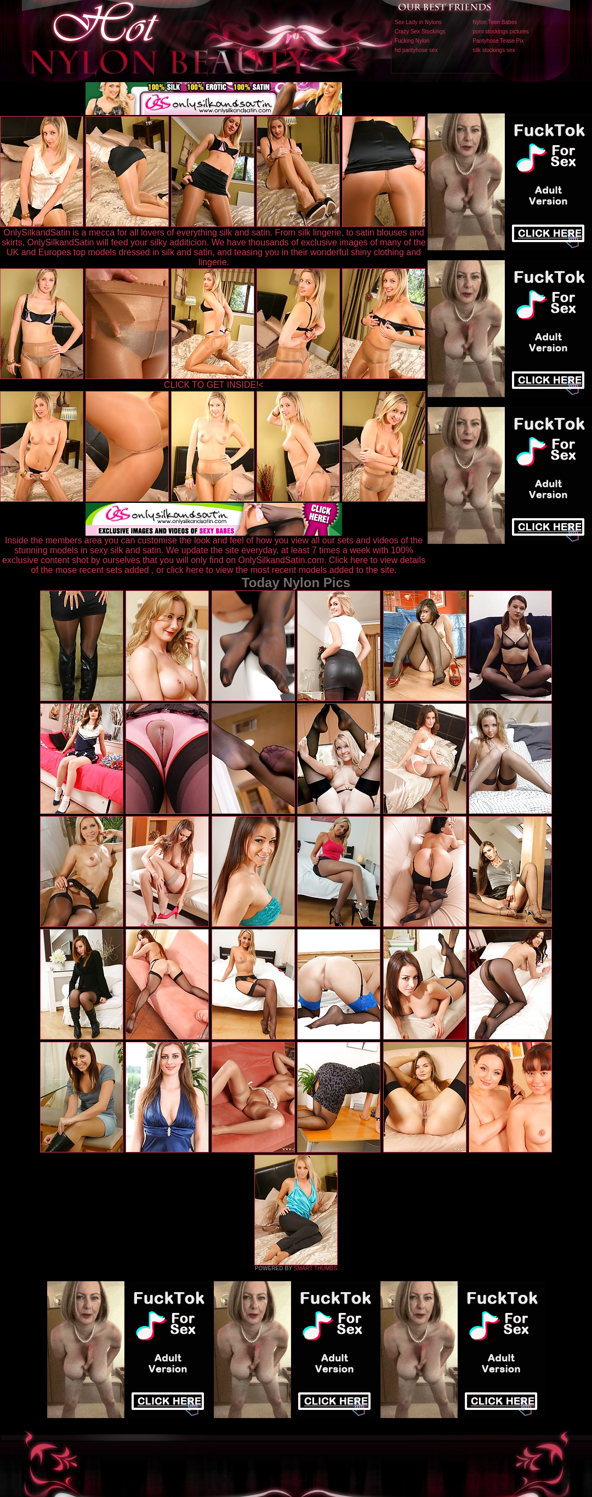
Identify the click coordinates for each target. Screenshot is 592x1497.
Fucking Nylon (412, 41)
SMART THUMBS (315, 1268)
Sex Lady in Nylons (418, 22)
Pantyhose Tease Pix (498, 41)
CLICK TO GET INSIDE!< (214, 384)
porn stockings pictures (500, 31)
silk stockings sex (494, 50)
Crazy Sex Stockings (420, 31)
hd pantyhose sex (416, 50)
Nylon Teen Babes (495, 22)
